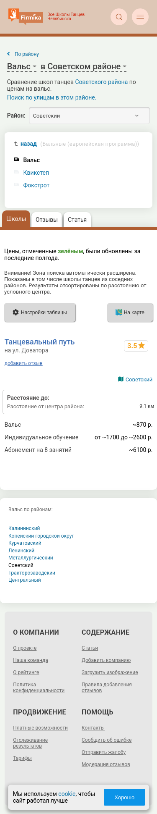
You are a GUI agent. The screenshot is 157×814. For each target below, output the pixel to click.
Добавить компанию (106, 660)
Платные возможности (40, 728)
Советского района (101, 82)
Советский (139, 379)
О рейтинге (26, 672)
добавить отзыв (24, 363)
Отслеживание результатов (30, 743)
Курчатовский (24, 543)
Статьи (90, 648)
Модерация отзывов (106, 764)
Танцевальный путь (40, 341)
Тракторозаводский (31, 573)
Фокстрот (36, 185)
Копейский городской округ (41, 536)
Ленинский (21, 551)
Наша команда (30, 660)
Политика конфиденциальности (38, 687)
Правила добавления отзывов (107, 687)
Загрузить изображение (110, 672)
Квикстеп (36, 173)
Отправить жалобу (104, 752)
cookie (66, 793)
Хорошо (124, 797)
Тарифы (22, 758)
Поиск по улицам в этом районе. (52, 97)
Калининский (24, 528)
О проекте (24, 648)
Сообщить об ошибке (106, 740)
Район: (16, 115)
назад (80, 144)
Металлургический (30, 558)
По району (27, 54)
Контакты (93, 728)
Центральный (24, 580)
